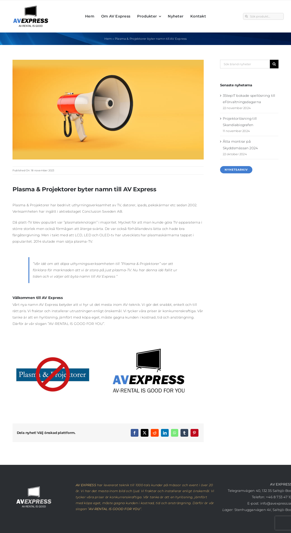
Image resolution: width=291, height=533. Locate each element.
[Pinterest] (194, 433)
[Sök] (246, 16)
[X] (145, 433)
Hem (108, 38)
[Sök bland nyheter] (245, 64)
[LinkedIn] (165, 433)
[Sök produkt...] (263, 16)
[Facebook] (135, 433)
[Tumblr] (184, 433)
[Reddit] (155, 433)
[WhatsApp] (174, 433)
